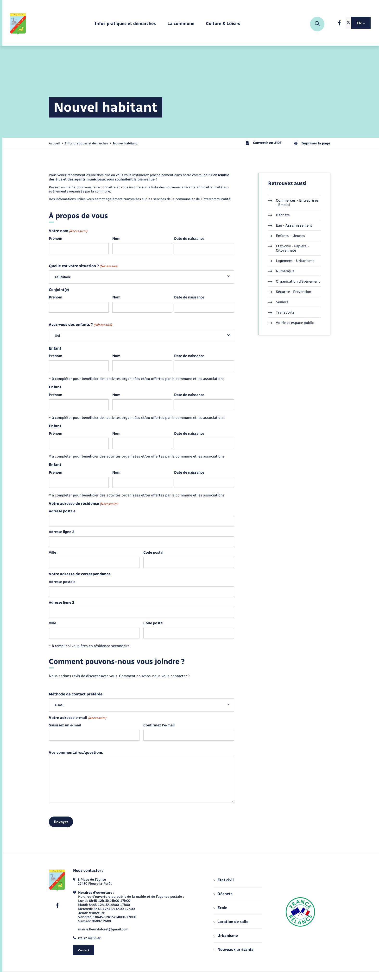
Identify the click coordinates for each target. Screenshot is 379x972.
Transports (281, 312)
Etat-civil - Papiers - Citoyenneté (288, 248)
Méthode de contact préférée (75, 694)
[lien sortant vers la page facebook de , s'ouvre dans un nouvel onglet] (339, 24)
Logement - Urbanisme (291, 261)
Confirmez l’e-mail (159, 725)
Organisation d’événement (294, 281)
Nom (116, 238)
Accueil (54, 143)
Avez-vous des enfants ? (80, 324)
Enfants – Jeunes (286, 236)
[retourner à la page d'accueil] (18, 24)
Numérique (281, 271)
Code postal (153, 552)
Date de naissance (189, 238)
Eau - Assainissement (290, 225)
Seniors (278, 302)
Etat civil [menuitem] (224, 880)
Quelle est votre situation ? (83, 266)
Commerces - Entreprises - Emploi (293, 202)
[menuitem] (125, 24)
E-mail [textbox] (59, 705)
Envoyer (61, 822)
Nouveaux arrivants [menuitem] (233, 949)
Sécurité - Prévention (289, 292)
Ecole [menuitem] (220, 907)
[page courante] (125, 143)
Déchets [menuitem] (223, 894)
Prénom (55, 238)
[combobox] (141, 277)
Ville (52, 552)
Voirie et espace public (291, 323)
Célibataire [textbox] (63, 277)
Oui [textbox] (57, 335)
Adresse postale (62, 511)
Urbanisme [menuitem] (226, 935)
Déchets (279, 215)
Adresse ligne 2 (61, 532)
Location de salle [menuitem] (231, 921)
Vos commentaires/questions (76, 752)
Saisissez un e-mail (65, 725)
